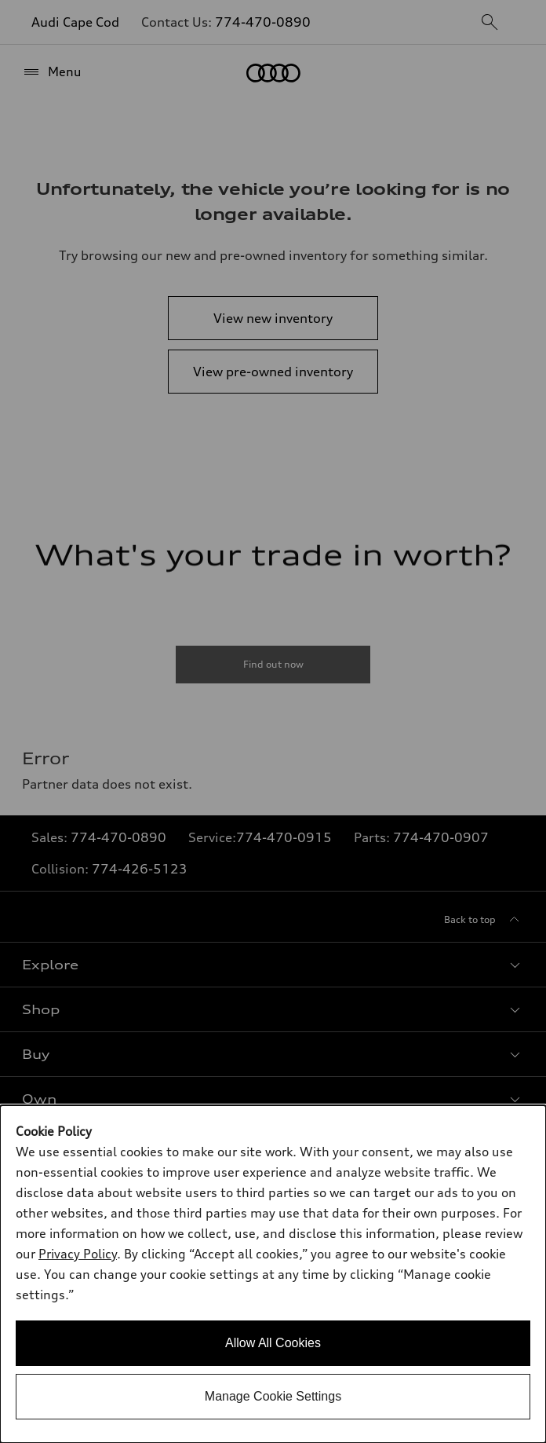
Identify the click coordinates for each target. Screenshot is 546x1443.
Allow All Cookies (273, 1343)
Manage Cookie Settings (273, 1396)
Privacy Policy (77, 1254)
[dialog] (273, 1274)
